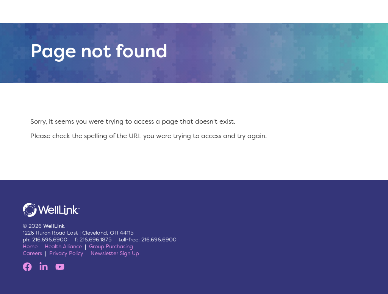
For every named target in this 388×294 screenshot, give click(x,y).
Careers (32, 253)
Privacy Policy (66, 253)
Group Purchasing (111, 246)
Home (30, 246)
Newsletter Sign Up (115, 253)
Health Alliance (63, 246)
